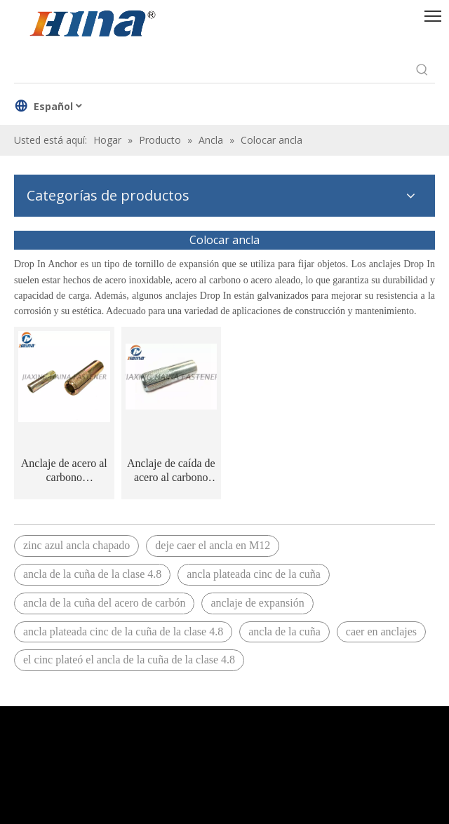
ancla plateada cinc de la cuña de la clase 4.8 (123, 631)
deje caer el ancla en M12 (212, 545)
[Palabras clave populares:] (422, 70)
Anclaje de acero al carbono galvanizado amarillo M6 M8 (64, 471)
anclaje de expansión (257, 603)
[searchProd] (212, 70)
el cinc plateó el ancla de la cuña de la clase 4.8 (129, 660)
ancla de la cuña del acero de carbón (104, 603)
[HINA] (92, 25)
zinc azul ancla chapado (76, 545)
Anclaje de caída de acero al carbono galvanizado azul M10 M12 (171, 471)
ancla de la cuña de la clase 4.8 (92, 574)
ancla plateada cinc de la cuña (254, 574)
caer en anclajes (381, 631)
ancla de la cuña (284, 631)
